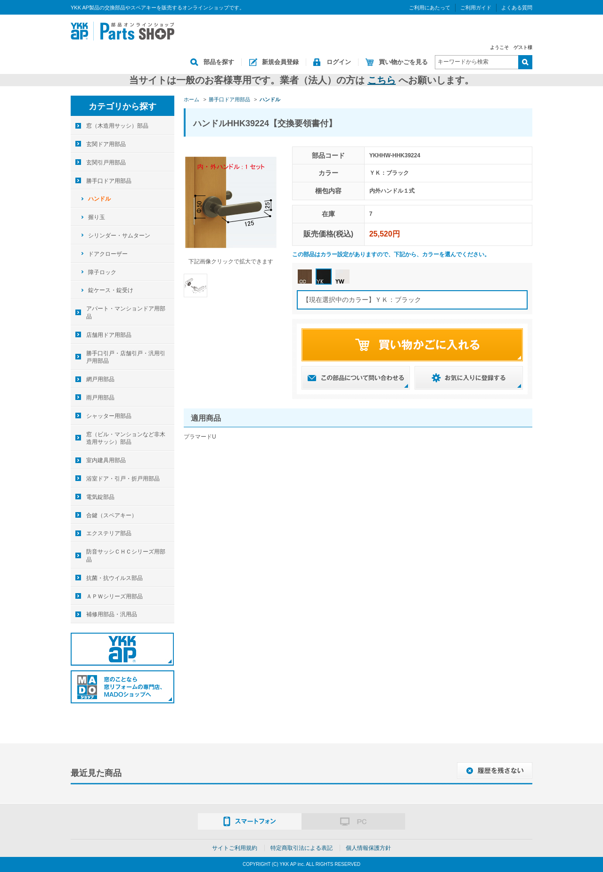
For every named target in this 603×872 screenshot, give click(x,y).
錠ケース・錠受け (110, 290)
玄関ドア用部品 (106, 144)
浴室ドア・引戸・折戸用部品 (123, 478)
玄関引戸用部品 (106, 162)
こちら (381, 80)
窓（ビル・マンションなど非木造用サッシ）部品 (125, 438)
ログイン (338, 61)
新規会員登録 (280, 61)
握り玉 (96, 217)
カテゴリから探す (122, 106)
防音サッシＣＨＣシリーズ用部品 (125, 555)
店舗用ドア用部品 (108, 335)
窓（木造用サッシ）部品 (117, 125)
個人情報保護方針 (368, 848)
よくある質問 (516, 7)
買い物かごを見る (403, 61)
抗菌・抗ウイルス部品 (114, 578)
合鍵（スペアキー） (111, 515)
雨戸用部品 (100, 397)
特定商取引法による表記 (301, 848)
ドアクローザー (108, 254)
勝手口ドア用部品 (108, 181)
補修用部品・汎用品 (111, 614)
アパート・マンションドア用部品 (125, 312)
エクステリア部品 (108, 533)
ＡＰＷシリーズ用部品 (114, 596)
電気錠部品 (100, 497)
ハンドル (99, 199)
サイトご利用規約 (234, 848)
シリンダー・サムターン (119, 235)
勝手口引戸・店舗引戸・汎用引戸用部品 (125, 357)
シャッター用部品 (108, 416)
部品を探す (219, 61)
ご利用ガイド (475, 7)
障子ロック (102, 272)
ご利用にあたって (429, 7)
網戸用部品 (100, 379)
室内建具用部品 (106, 460)
